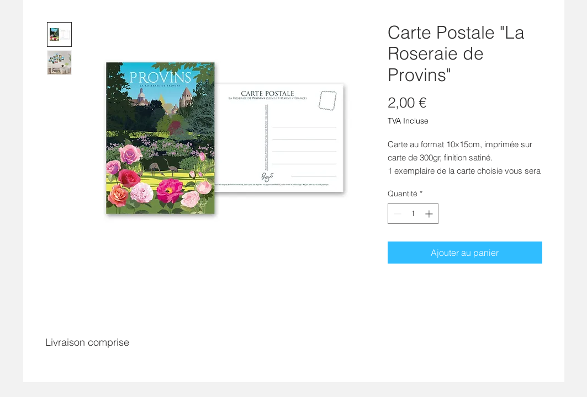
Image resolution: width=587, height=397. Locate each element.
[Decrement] (396, 213)
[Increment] (430, 213)
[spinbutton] (413, 213)
